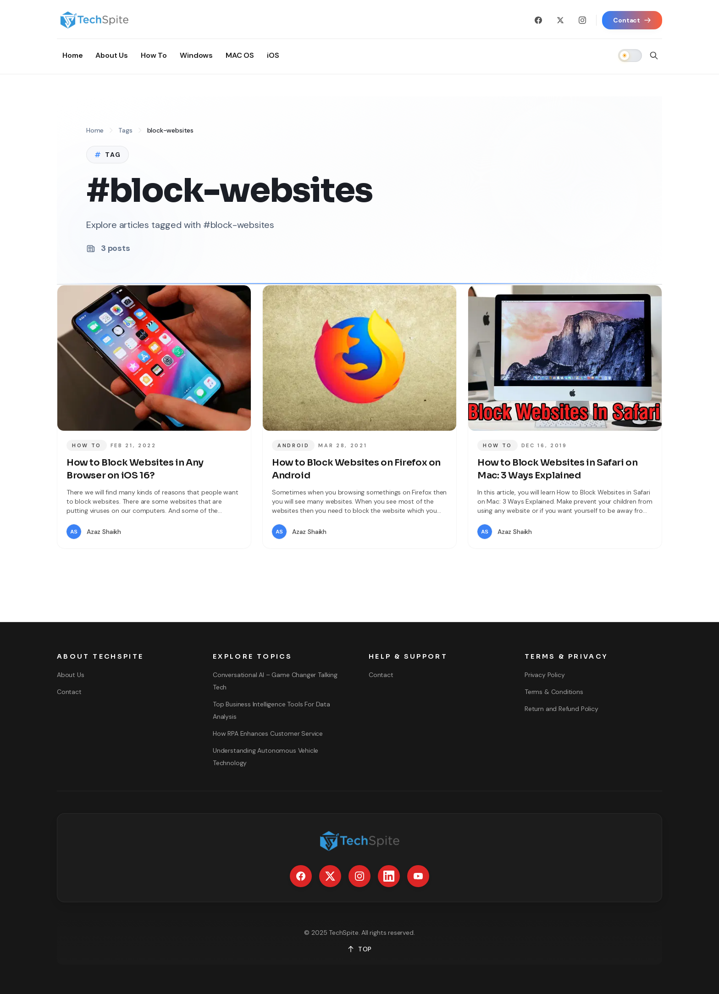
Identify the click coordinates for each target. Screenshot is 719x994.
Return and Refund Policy (561, 709)
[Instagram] (582, 20)
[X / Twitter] (560, 20)
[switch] (630, 55)
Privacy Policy (544, 675)
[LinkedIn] (389, 876)
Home (95, 130)
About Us (70, 675)
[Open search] (654, 55)
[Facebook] (538, 20)
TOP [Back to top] (359, 949)
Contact (69, 692)
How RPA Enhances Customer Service (268, 733)
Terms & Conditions (554, 692)
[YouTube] (418, 876)
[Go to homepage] (94, 20)
